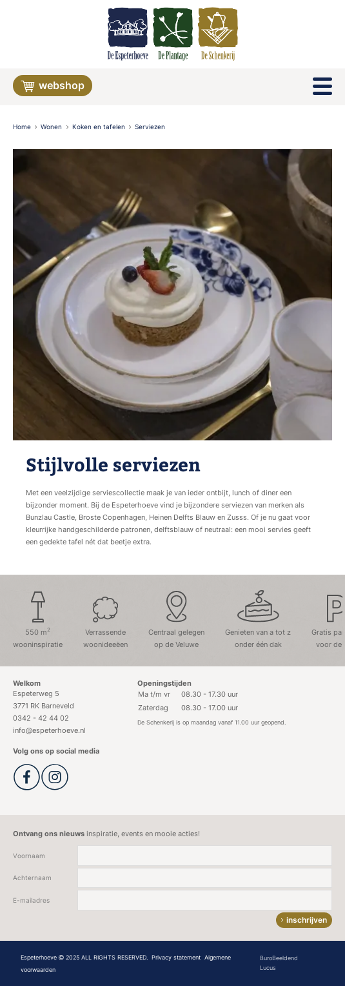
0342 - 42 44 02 (41, 718)
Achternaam (32, 877)
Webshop (52, 86)
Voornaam (29, 855)
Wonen (52, 126)
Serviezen (150, 126)
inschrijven (306, 920)
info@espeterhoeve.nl (49, 730)
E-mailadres (31, 900)
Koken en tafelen (99, 126)
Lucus (268, 967)
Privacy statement (176, 957)
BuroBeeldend (279, 957)
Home (23, 126)
